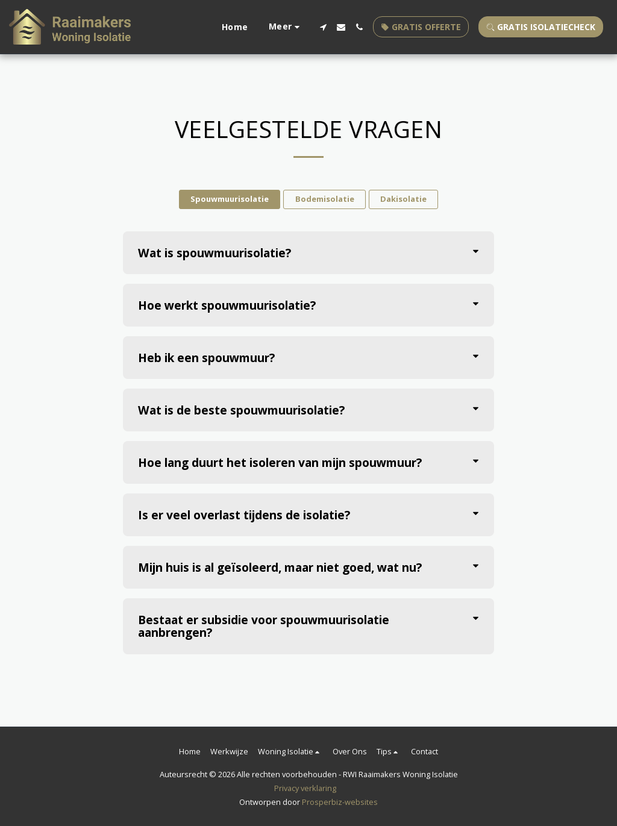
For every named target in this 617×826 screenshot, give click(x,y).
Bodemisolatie (324, 198)
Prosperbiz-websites (340, 801)
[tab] (309, 253)
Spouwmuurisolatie (229, 198)
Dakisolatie (403, 198)
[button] (323, 27)
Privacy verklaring (305, 788)
